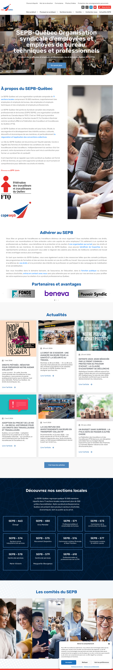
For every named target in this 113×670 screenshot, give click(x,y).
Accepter (68, 662)
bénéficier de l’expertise (90, 249)
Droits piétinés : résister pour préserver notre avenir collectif (18, 369)
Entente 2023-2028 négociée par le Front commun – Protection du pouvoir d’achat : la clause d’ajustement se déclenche (94, 365)
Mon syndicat (32, 13)
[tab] (8, 630)
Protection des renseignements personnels (93, 3)
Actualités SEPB (105, 14)
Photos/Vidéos (70, 3)
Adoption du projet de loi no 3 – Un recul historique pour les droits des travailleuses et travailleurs (18, 428)
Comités (80, 13)
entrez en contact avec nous (35, 275)
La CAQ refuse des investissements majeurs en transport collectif (56, 431)
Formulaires (59, 3)
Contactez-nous (91, 14)
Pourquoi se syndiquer (49, 13)
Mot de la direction (46, 3)
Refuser (85, 662)
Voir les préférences (101, 662)
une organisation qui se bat (80, 246)
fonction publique (88, 272)
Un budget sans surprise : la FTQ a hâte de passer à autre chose (94, 433)
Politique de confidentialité (91, 666)
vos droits (23, 265)
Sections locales (67, 13)
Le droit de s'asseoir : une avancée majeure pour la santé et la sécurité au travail (54, 358)
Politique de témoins (77, 666)
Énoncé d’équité (32, 3)
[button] (109, 644)
